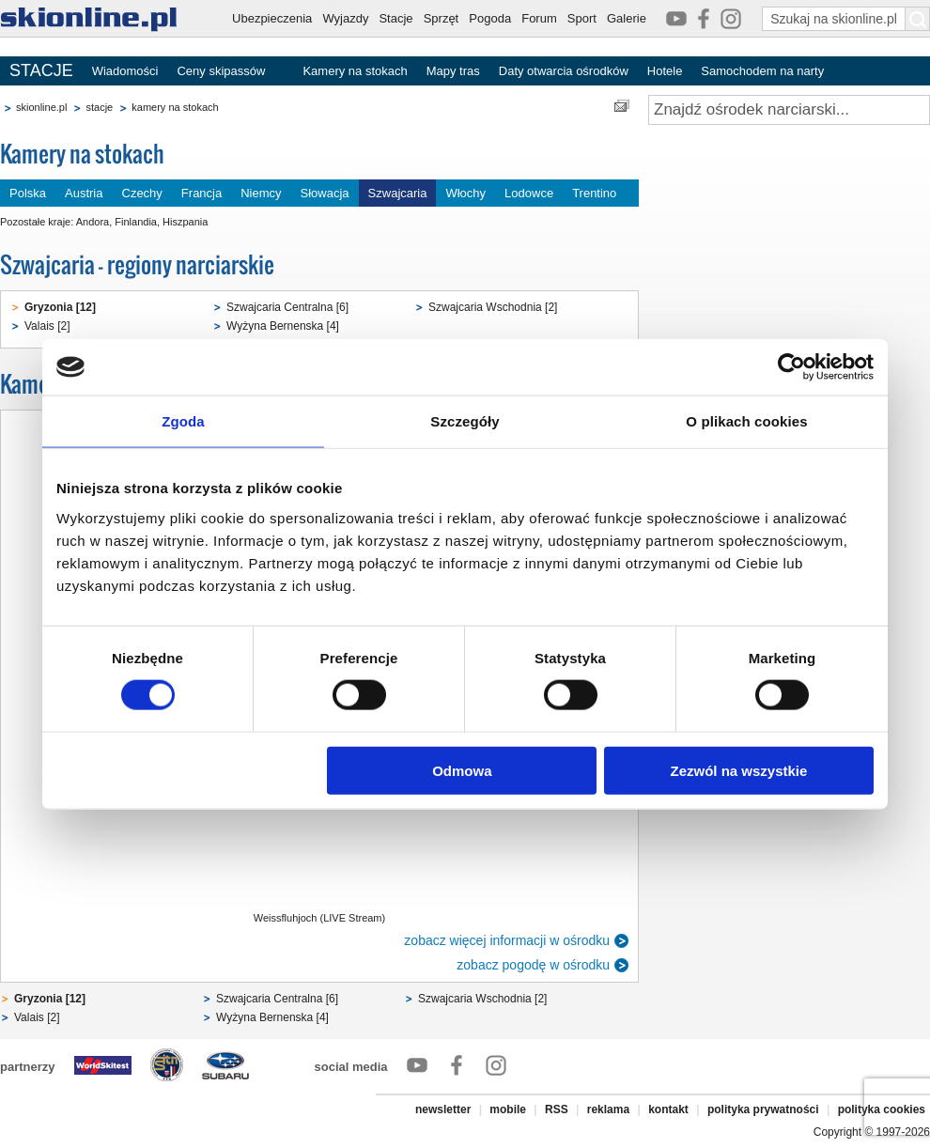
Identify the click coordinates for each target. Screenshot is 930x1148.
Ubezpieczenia (272, 18)
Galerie (626, 18)
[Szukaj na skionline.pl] (918, 19)
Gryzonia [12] (60, 307)
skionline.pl (41, 107)
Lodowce (528, 193)
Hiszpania (185, 221)
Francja (201, 193)
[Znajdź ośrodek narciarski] (789, 110)
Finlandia (136, 221)
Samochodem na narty (762, 71)
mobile (507, 1109)
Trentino (594, 193)
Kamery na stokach (354, 71)
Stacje (395, 18)
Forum (539, 18)
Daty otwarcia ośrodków (563, 71)
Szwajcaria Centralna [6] (287, 307)
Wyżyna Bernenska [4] (282, 326)
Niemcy (260, 193)
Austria (83, 193)
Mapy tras (453, 71)
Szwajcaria (397, 193)
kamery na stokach (175, 107)
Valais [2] (47, 326)
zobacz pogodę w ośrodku (533, 964)
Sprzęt (441, 18)
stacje (99, 107)
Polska (27, 193)
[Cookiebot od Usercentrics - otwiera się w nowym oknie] (791, 367)
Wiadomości (125, 71)
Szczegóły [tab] (464, 421)
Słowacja (325, 193)
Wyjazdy (345, 18)
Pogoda (490, 18)
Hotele (665, 71)
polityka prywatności (763, 1109)
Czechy (142, 193)
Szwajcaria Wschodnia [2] (492, 307)
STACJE (41, 70)
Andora (92, 221)
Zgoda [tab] (183, 421)
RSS (556, 1109)
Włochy (465, 193)
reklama (608, 1109)
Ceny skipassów (221, 71)
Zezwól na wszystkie (739, 770)
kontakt (668, 1109)
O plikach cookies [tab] (746, 421)
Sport (582, 18)
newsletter (443, 1109)
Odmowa (461, 770)
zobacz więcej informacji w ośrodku (507, 940)
